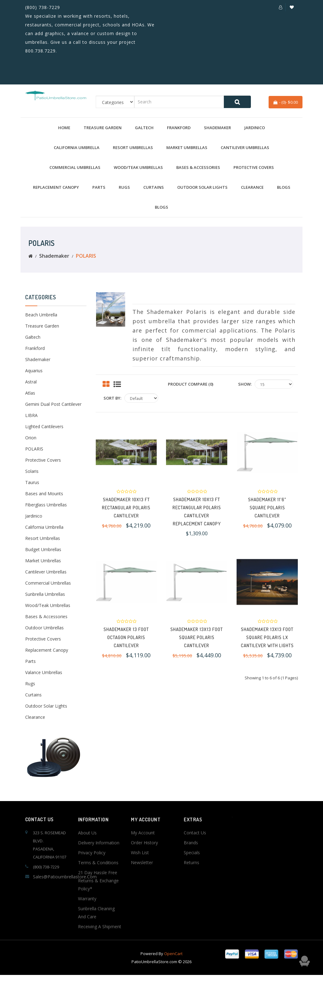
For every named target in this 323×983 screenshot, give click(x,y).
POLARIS (86, 255)
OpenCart (173, 968)
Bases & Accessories (198, 167)
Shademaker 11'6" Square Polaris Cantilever (267, 531)
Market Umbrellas (186, 147)
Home (64, 127)
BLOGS (283, 187)
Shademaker (217, 127)
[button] (280, 7)
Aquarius (34, 371)
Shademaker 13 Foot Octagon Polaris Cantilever (126, 661)
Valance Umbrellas (43, 672)
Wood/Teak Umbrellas (138, 167)
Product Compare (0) (190, 384)
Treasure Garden (103, 127)
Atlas (30, 393)
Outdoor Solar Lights (202, 187)
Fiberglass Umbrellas (46, 505)
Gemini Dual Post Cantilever (53, 404)
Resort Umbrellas (133, 147)
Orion (30, 438)
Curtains (153, 187)
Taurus (32, 482)
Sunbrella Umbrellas (45, 594)
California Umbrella (76, 147)
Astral (31, 382)
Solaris (32, 471)
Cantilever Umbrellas (245, 147)
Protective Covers (253, 167)
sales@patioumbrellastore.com (65, 877)
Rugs (124, 187)
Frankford (179, 127)
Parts (98, 187)
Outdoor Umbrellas (44, 628)
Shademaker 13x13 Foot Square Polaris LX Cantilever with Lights (267, 661)
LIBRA (31, 415)
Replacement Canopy (56, 187)
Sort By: (112, 398)
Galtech (144, 127)
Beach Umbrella (41, 315)
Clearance (252, 187)
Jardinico (254, 127)
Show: (244, 384)
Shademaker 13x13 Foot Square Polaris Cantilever (196, 661)
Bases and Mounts (44, 493)
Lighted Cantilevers (44, 426)
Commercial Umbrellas (74, 167)
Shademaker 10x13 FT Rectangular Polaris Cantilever (126, 531)
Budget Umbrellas (43, 549)
